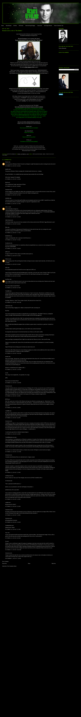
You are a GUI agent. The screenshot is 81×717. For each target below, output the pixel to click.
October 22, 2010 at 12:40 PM (13, 382)
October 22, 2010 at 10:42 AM (13, 353)
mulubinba (7, 198)
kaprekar (7, 169)
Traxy (6, 532)
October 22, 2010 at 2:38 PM (12, 407)
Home (2, 25)
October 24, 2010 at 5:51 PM (12, 529)
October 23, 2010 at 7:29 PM (12, 515)
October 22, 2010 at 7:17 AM (13, 232)
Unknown (7, 258)
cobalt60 (7, 502)
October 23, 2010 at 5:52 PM (12, 506)
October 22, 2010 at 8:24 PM (12, 434)
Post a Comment (5, 561)
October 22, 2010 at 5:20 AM (13, 216)
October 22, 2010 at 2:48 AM (13, 186)
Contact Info (39, 25)
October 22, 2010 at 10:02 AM (13, 302)
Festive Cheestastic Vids (58, 25)
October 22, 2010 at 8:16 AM (13, 264)
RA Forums (21, 25)
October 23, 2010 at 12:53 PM (13, 451)
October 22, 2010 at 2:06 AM (13, 165)
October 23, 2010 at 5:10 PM (12, 499)
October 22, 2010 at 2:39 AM (13, 179)
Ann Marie (7, 279)
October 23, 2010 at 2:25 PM (12, 472)
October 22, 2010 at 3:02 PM (12, 417)
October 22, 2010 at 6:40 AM (13, 223)
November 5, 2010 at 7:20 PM (13, 558)
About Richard (8, 25)
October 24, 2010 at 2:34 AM (13, 522)
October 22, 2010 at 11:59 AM (13, 369)
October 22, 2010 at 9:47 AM (13, 287)
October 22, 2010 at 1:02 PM (12, 395)
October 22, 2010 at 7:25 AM (13, 239)
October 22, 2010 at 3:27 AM (13, 203)
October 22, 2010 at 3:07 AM (13, 194)
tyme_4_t (7, 206)
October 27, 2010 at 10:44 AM (13, 549)
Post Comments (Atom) (11, 566)
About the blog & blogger (30, 25)
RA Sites (15, 25)
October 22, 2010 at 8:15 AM (13, 255)
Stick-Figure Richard (48, 25)
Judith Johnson (8, 220)
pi (5, 372)
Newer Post (4, 563)
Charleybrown (8, 509)
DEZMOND (7, 235)
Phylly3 (6, 162)
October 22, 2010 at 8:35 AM (13, 276)
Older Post (54, 563)
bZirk (6, 267)
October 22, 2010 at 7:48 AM (13, 248)
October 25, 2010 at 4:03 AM (13, 538)
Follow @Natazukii (62, 48)
